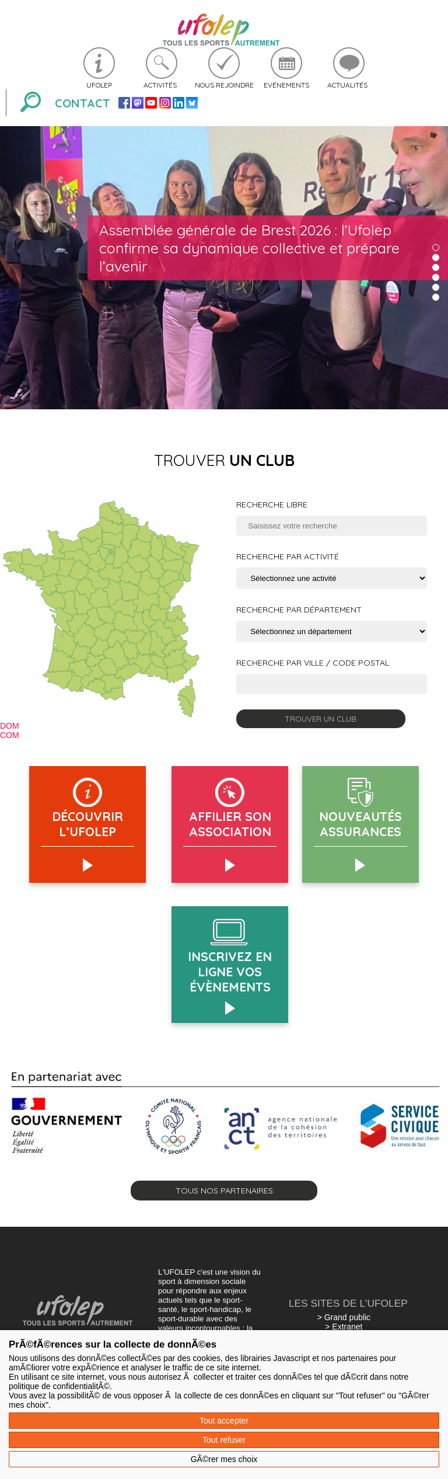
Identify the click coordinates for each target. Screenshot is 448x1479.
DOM (9, 725)
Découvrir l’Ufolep (87, 824)
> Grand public (343, 1317)
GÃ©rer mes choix (224, 1459)
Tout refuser (224, 1440)
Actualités (347, 85)
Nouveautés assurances (360, 824)
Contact (82, 103)
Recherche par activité (287, 556)
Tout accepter (224, 1420)
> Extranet (343, 1326)
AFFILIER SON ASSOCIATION (230, 824)
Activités (160, 85)
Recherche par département (299, 609)
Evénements (286, 85)
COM (9, 735)
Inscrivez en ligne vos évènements (230, 971)
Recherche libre (271, 504)
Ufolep (99, 85)
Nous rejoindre (224, 85)
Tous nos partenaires (224, 1190)
